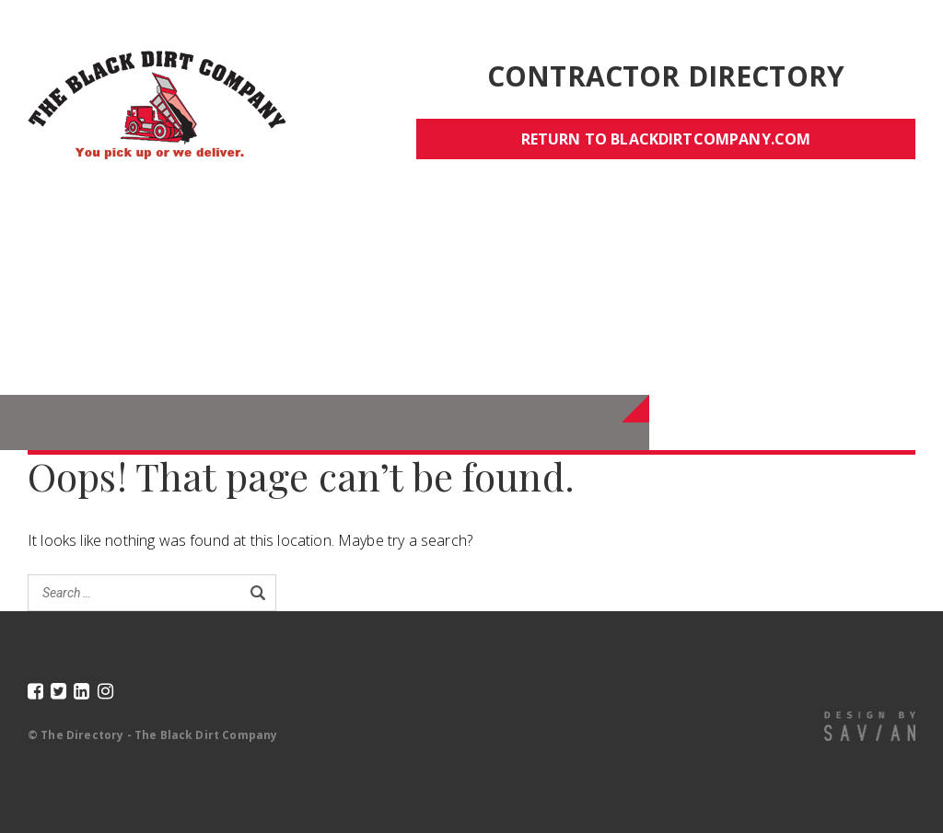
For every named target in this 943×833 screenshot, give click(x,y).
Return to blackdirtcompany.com (666, 139)
